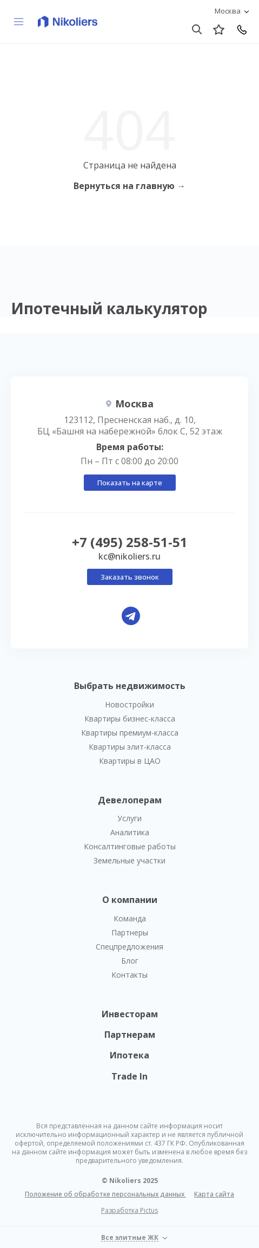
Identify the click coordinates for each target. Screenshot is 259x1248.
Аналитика (129, 832)
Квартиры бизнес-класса (129, 718)
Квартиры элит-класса (130, 747)
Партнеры (129, 932)
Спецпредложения (129, 946)
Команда (130, 918)
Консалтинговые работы (130, 846)
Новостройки (129, 704)
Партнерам (129, 1035)
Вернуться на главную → (129, 186)
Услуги (129, 818)
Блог (129, 960)
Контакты (129, 975)
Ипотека (129, 1055)
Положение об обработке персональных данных (105, 1194)
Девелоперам (130, 800)
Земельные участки (129, 860)
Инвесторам (130, 1014)
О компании (129, 900)
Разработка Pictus (129, 1210)
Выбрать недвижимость (129, 686)
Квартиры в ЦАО (130, 761)
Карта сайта (214, 1194)
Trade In (129, 1076)
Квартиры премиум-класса (129, 732)
